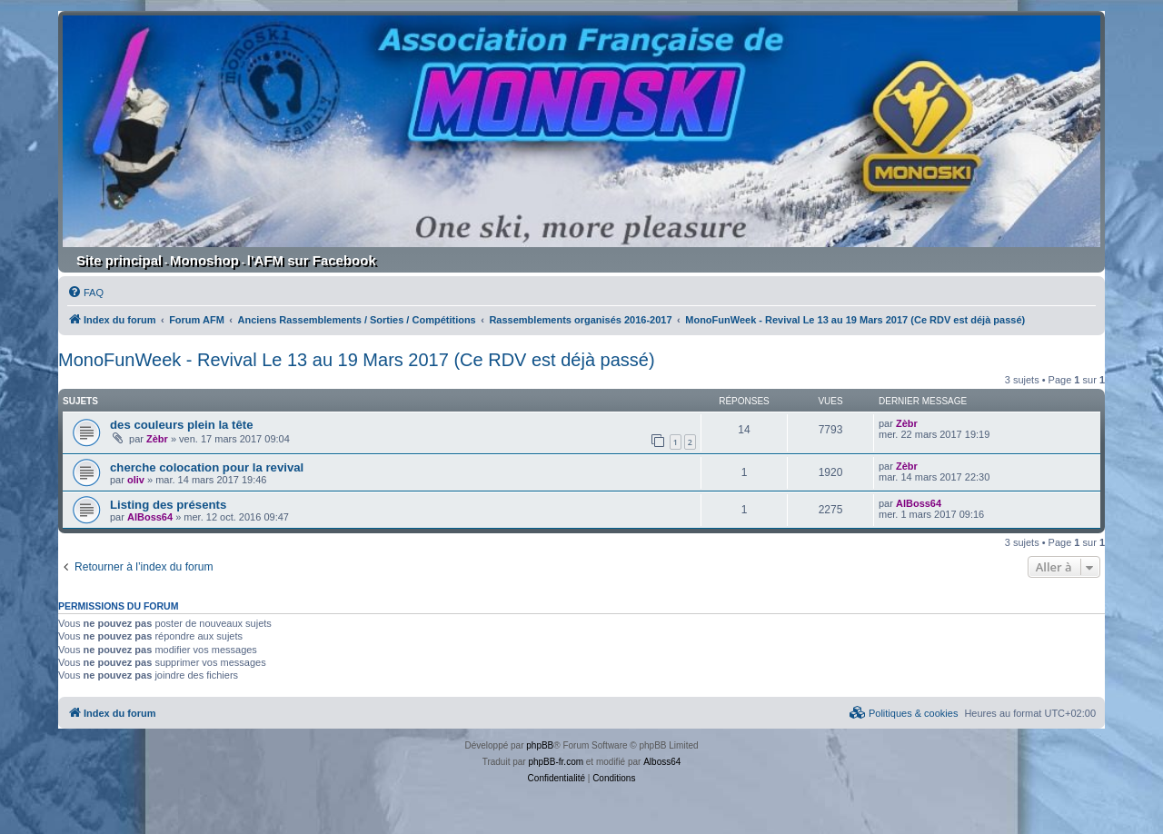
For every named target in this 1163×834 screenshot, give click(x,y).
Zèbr (157, 438)
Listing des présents (168, 504)
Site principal (119, 260)
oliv (135, 479)
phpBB (539, 745)
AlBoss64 (150, 516)
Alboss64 (662, 762)
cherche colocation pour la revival (206, 467)
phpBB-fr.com (555, 762)
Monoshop (204, 260)
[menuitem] (85, 292)
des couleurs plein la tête (181, 425)
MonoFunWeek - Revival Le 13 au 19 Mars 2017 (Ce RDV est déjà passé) (356, 360)
